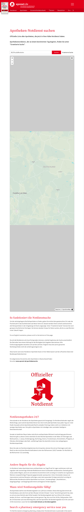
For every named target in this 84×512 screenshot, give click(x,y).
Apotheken (23, 10)
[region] (42, 184)
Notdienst (13, 10)
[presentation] (73, 10)
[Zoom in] (12, 58)
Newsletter (61, 10)
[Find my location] (72, 58)
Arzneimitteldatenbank (37, 10)
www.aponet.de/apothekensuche (27, 361)
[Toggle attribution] (72, 309)
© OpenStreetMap (66, 309)
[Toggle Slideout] (72, 4)
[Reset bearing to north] (12, 63)
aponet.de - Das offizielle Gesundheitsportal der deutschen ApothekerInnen (22, 5)
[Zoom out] (12, 60)
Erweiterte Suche (67, 52)
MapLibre (57, 309)
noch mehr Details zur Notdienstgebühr (43, 502)
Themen (51, 10)
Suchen (56, 52)
